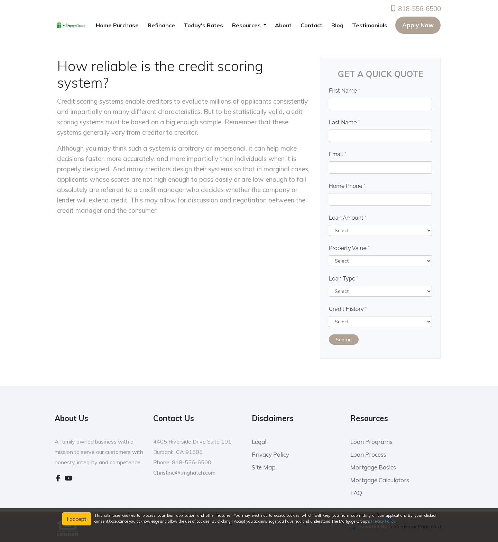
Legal (259, 441)
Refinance (161, 25)
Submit (344, 339)
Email (337, 154)
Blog (337, 25)
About (283, 25)
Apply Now (418, 25)
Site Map (264, 467)
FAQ (356, 492)
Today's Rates (203, 25)
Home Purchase (117, 25)
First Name (344, 90)
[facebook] (58, 478)
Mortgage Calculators (379, 480)
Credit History (348, 309)
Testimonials (369, 25)
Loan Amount (348, 218)
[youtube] (68, 478)
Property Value (349, 248)
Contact (311, 25)
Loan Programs (371, 441)
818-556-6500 (415, 8)
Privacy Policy (270, 454)
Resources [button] (247, 25)
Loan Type (344, 278)
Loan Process (368, 454)
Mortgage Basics (373, 467)
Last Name (344, 122)
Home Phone (347, 186)
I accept (76, 518)
